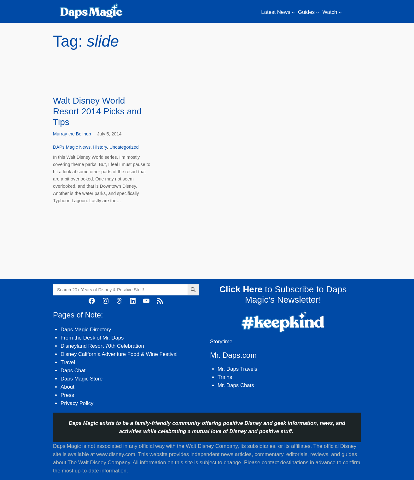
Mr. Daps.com (233, 355)
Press (67, 395)
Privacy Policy (77, 403)
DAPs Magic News (71, 147)
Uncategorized (124, 147)
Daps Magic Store (81, 379)
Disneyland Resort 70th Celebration (102, 346)
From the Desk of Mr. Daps (92, 338)
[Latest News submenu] (293, 12)
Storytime (221, 342)
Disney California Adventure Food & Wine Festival (119, 354)
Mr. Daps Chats (236, 385)
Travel (68, 362)
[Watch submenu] (340, 12)
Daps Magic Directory (86, 330)
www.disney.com (115, 454)
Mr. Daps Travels (237, 369)
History (100, 147)
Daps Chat (73, 371)
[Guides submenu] (317, 12)
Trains (225, 377)
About (67, 387)
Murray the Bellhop (72, 133)
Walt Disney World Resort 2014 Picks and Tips (97, 111)
